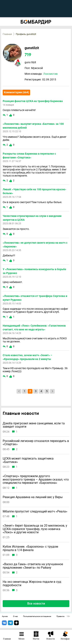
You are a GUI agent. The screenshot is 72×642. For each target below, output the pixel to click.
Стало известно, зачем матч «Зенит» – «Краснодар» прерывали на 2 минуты (27, 357)
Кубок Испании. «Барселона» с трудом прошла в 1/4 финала (30, 548)
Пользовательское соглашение (37, 616)
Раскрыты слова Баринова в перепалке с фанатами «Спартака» (29, 155)
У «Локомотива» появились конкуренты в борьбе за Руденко (34, 271)
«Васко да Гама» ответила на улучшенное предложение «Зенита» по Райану (33, 566)
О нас (15, 616)
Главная (7, 34)
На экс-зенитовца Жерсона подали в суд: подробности (32, 583)
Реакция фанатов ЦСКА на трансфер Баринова (33, 101)
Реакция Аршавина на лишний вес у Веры (33, 497)
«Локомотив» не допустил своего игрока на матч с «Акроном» (35, 244)
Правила (60, 616)
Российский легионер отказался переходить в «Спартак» (36, 442)
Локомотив (50, 73)
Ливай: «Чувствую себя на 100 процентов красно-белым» (34, 191)
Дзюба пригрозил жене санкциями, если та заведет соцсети (34, 425)
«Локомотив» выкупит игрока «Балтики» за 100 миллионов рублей (33, 125)
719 (28, 55)
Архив (5, 616)
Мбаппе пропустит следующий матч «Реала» (35, 511)
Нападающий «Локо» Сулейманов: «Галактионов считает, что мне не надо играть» (34, 327)
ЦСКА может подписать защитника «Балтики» (28, 460)
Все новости (36, 603)
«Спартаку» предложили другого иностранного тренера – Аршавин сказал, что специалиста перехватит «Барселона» (36, 479)
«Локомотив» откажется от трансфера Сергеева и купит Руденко (35, 297)
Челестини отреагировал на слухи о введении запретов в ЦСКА (32, 217)
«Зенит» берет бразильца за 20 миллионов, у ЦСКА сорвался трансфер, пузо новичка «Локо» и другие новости (35, 529)
